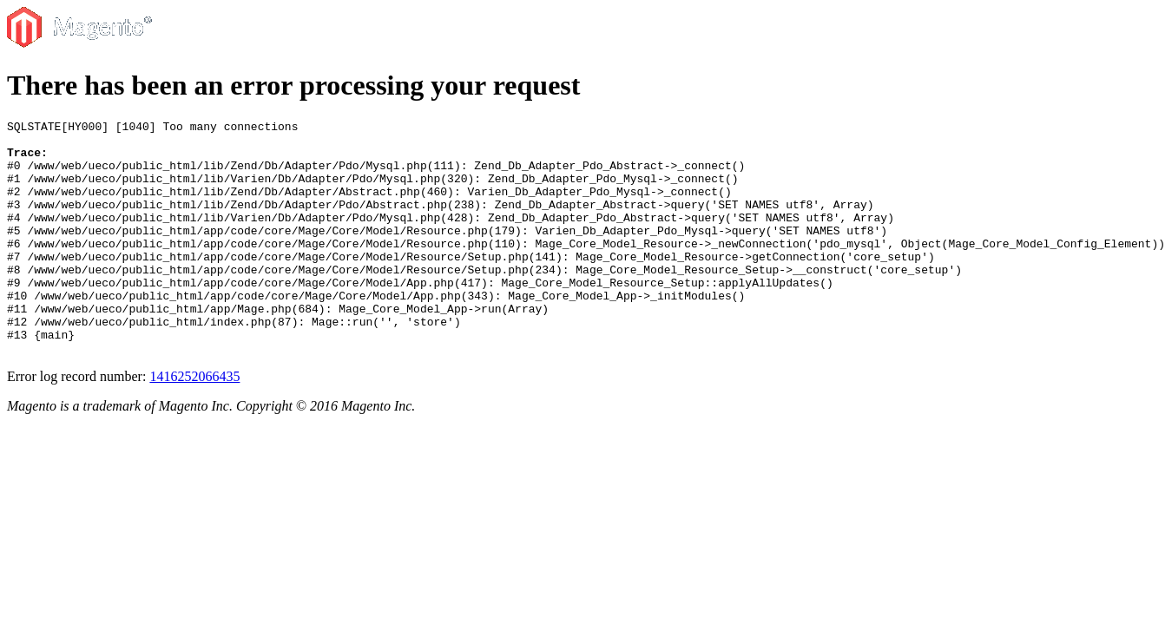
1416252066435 (194, 423)
